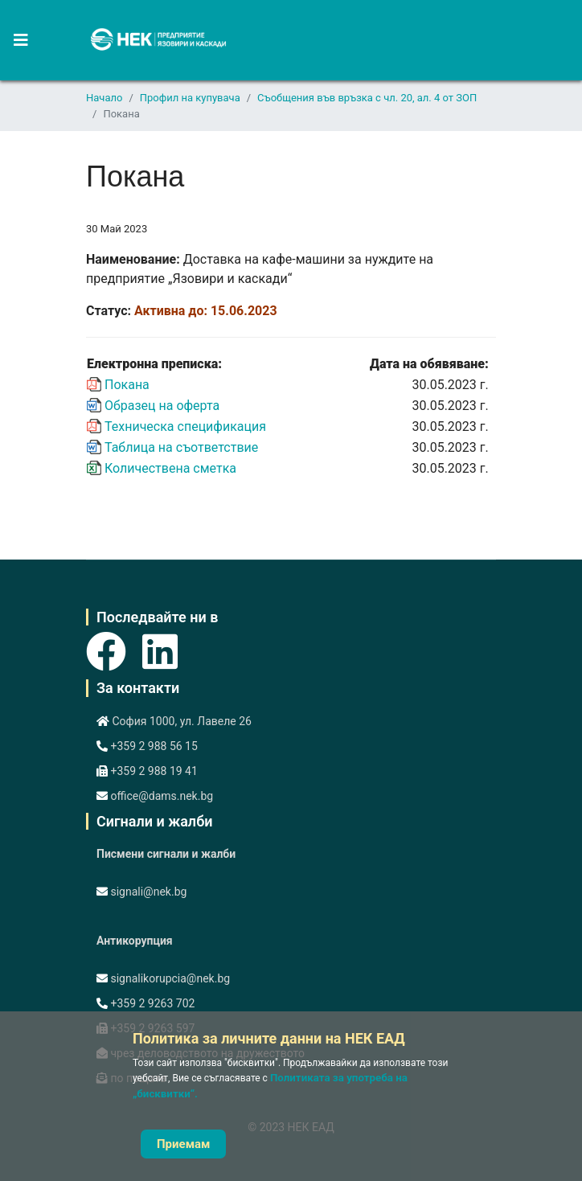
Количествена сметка (170, 468)
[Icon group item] (106, 643)
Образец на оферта (162, 405)
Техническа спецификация (185, 426)
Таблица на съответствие (181, 447)
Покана (127, 384)
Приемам (183, 1144)
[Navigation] (14, 40)
